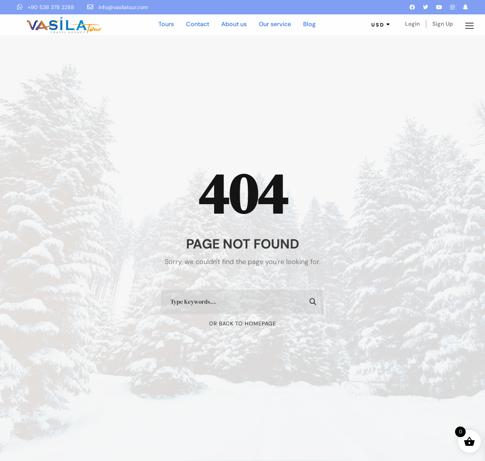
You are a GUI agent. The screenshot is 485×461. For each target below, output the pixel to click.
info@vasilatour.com (117, 7)
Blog (309, 24)
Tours (166, 24)
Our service (275, 24)
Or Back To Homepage (242, 323)
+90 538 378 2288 (46, 7)
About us (234, 24)
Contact (197, 24)
